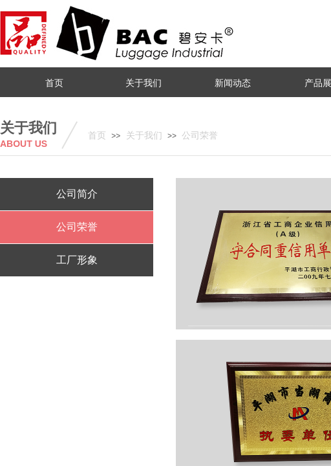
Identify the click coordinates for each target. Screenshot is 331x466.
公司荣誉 (200, 135)
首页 (97, 135)
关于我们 (144, 135)
